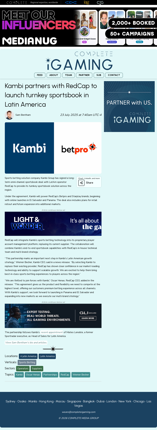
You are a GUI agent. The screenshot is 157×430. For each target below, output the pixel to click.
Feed (40, 75)
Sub (98, 75)
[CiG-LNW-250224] (53, 223)
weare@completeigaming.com (78, 412)
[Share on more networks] (87, 183)
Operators (22, 368)
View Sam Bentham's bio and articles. (26, 342)
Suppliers (37, 368)
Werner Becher (81, 374)
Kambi (19, 374)
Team (68, 75)
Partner (84, 75)
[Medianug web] (78, 27)
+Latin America (28, 356)
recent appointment (52, 332)
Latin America (47, 356)
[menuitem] (40, 75)
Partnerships (50, 374)
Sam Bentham (23, 115)
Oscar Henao (33, 374)
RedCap (65, 374)
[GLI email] (53, 315)
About (53, 75)
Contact (114, 75)
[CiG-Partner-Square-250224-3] (129, 106)
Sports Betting (27, 362)
